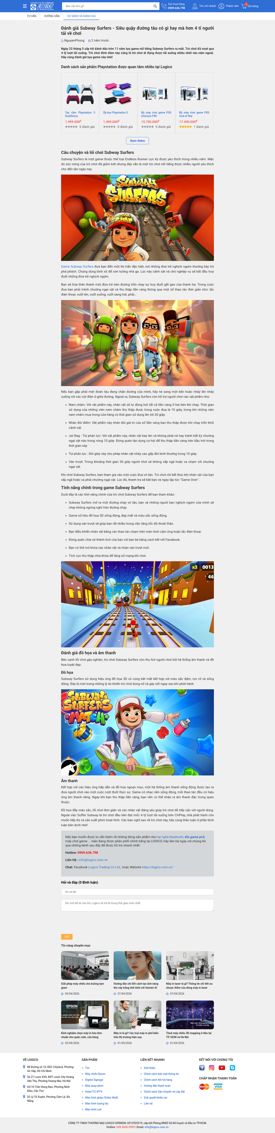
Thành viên (228, 6)
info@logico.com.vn (93, 860)
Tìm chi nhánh (204, 6)
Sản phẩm (89, 1060)
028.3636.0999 (125, 1127)
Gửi (67, 936)
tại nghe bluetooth (170, 837)
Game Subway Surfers (77, 266)
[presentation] (90, 922)
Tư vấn (31, 16)
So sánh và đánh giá (81, 16)
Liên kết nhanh (152, 1060)
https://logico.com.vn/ (157, 867)
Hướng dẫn (52, 16)
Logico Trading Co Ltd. (104, 867)
